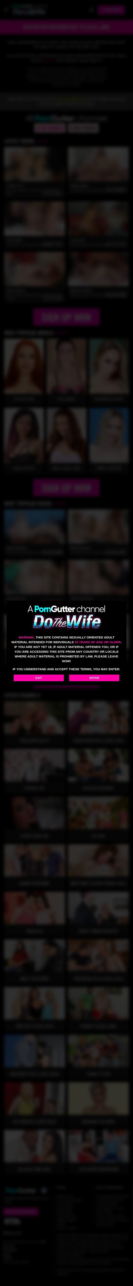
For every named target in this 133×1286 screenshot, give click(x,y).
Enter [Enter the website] (94, 678)
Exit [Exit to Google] (38, 678)
